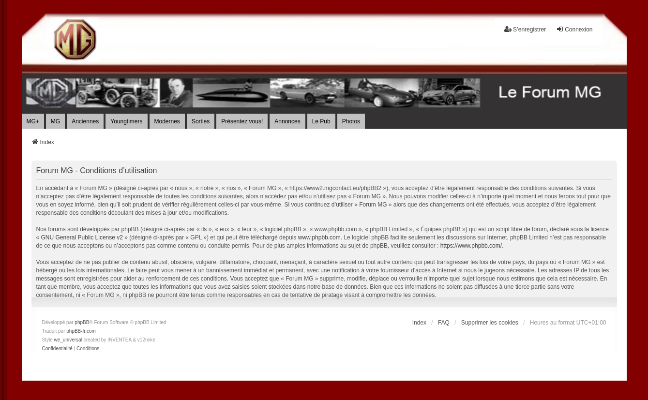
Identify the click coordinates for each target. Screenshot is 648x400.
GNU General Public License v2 (82, 237)
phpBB (82, 322)
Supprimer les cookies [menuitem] (489, 322)
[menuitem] (57, 348)
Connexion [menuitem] (574, 29)
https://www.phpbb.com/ (471, 245)
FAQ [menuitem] (444, 322)
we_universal (68, 339)
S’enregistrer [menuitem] (525, 29)
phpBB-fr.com (81, 331)
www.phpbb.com (319, 237)
